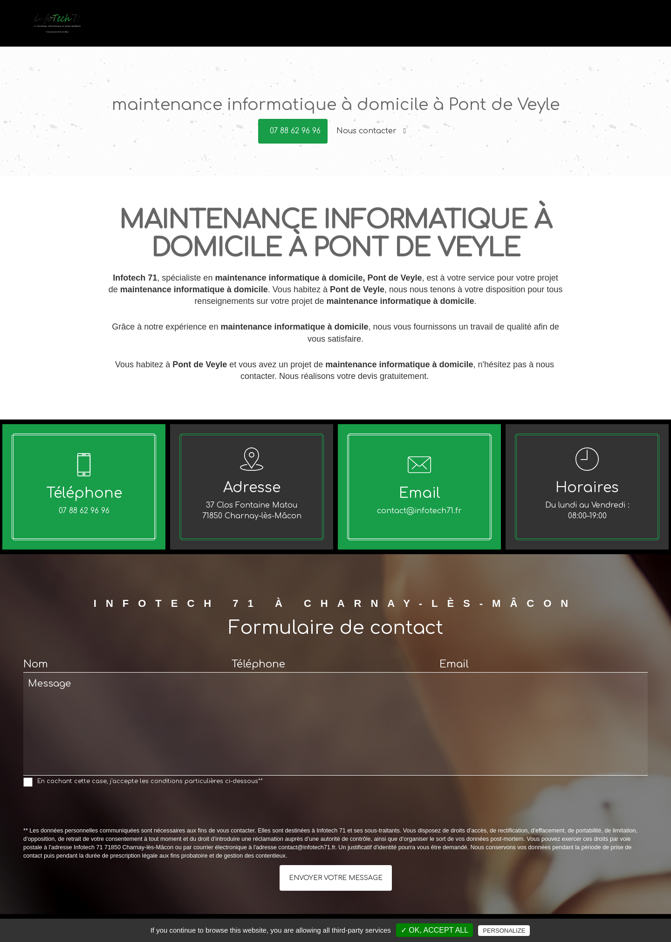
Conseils (490, 29)
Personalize (504, 930)
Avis (598, 29)
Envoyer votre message (336, 877)
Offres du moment (548, 29)
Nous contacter (371, 131)
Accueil (367, 29)
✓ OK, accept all (434, 930)
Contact (630, 29)
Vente (454, 29)
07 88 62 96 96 (295, 131)
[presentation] (94, 809)
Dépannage (412, 29)
